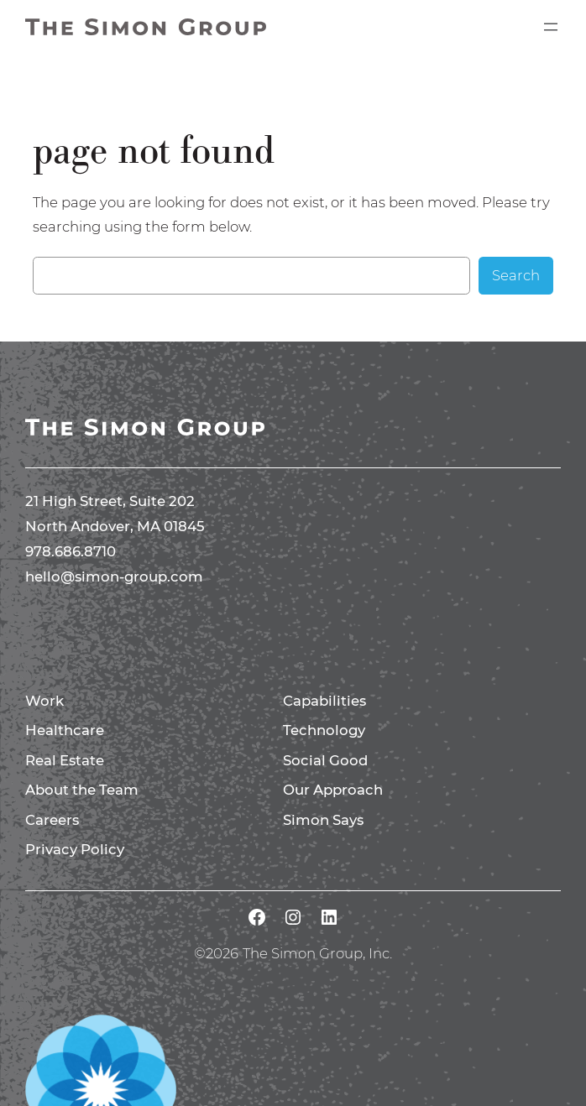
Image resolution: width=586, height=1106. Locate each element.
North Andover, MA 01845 (115, 526)
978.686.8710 (70, 551)
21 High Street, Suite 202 (110, 501)
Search (516, 275)
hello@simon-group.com (114, 576)
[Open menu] (551, 27)
